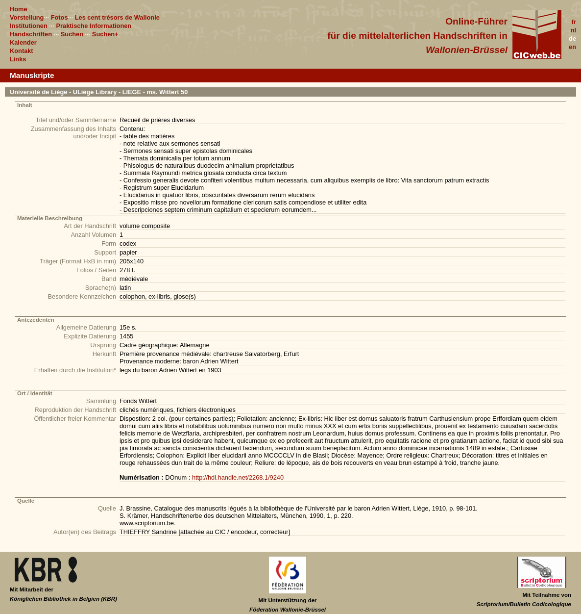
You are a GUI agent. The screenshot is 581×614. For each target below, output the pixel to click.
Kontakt (21, 50)
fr (574, 22)
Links (18, 59)
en (572, 47)
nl (573, 30)
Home (18, 9)
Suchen (72, 34)
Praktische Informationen (94, 25)
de (572, 38)
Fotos (59, 17)
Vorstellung (27, 17)
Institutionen (29, 25)
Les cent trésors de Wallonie (117, 17)
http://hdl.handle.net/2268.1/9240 (238, 477)
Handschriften (31, 34)
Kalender (23, 42)
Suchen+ (105, 34)
